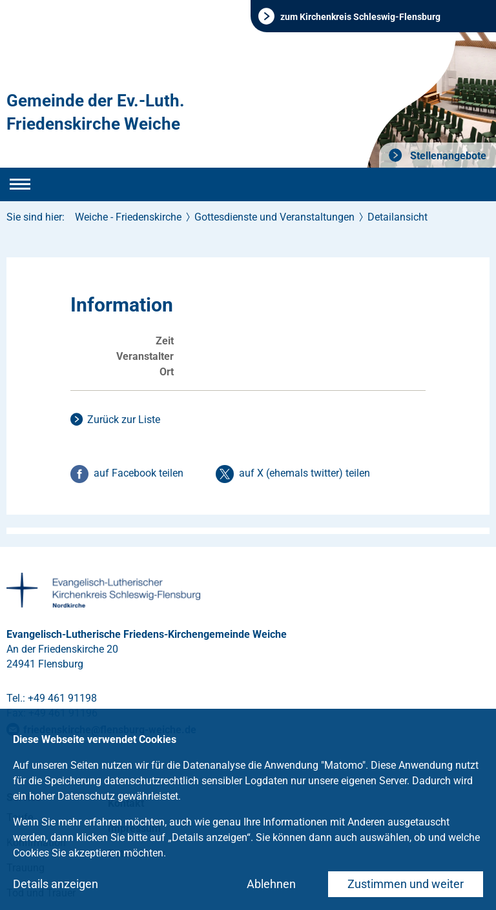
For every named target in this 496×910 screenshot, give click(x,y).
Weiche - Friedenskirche (128, 217)
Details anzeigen (55, 884)
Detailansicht (397, 217)
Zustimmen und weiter (405, 884)
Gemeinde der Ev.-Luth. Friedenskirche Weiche (95, 112)
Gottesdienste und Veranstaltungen (274, 217)
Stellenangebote (447, 156)
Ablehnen (271, 884)
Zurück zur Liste (123, 419)
